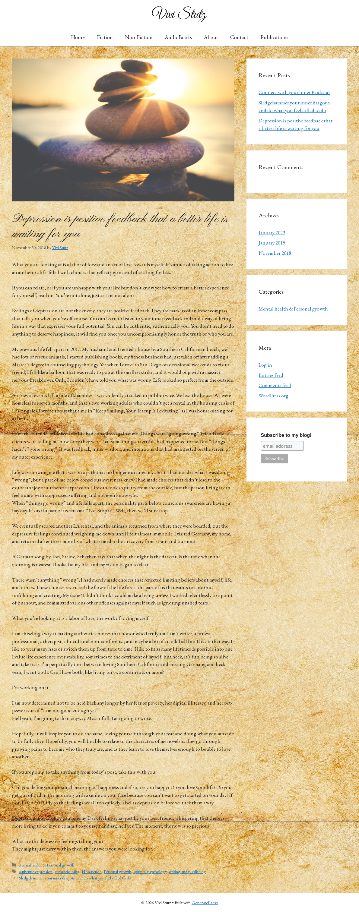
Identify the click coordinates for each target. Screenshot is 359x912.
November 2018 (275, 253)
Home (78, 37)
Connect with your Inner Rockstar (294, 92)
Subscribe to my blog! (286, 435)
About (211, 37)
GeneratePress (205, 902)
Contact (239, 37)
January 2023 (272, 232)
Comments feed (275, 385)
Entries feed (271, 375)
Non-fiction (92, 871)
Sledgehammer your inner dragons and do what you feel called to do (75, 878)
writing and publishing (187, 871)
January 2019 (272, 242)
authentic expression (35, 871)
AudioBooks (178, 37)
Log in (265, 364)
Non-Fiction (139, 37)
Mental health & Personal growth (46, 865)
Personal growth (117, 871)
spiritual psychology (150, 871)
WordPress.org (273, 395)
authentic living (67, 871)
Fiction (105, 37)
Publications (274, 37)
